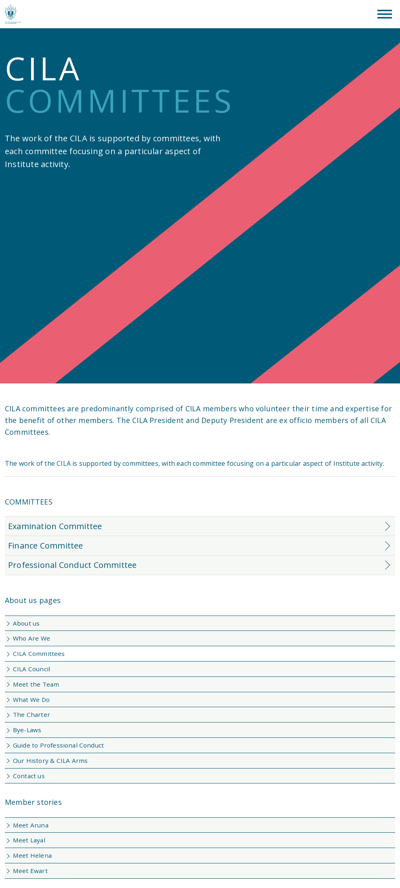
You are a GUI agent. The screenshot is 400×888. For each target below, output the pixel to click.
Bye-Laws (27, 730)
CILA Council (31, 669)
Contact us (29, 776)
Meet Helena (32, 855)
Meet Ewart (30, 871)
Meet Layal (29, 840)
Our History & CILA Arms (50, 760)
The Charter (31, 714)
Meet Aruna (30, 825)
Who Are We (31, 638)
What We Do (31, 699)
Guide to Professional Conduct (58, 745)
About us (26, 623)
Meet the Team (36, 684)
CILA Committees (39, 653)
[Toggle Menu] (384, 14)
